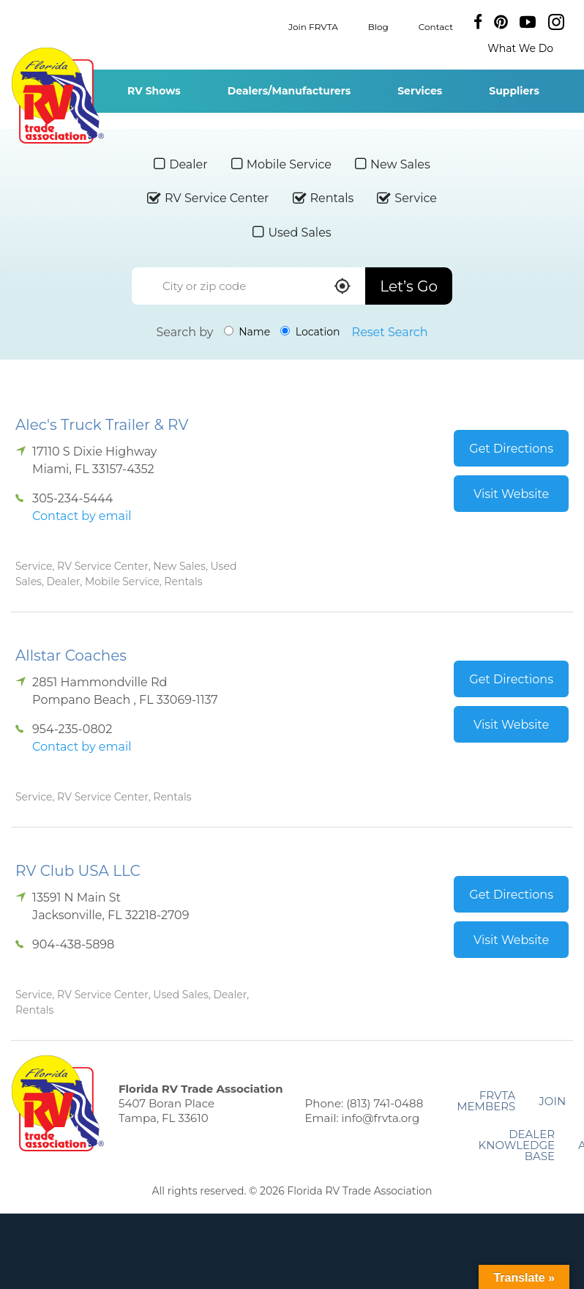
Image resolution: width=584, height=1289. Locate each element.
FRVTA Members (486, 1100)
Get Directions (511, 449)
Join (552, 1101)
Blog (378, 26)
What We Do (520, 48)
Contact (436, 26)
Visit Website (511, 494)
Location (310, 331)
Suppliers (514, 90)
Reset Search (390, 332)
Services (419, 90)
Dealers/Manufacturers (289, 90)
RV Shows (154, 90)
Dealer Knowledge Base (517, 1145)
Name (247, 331)
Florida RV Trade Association (57, 96)
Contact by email (81, 516)
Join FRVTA (313, 26)
